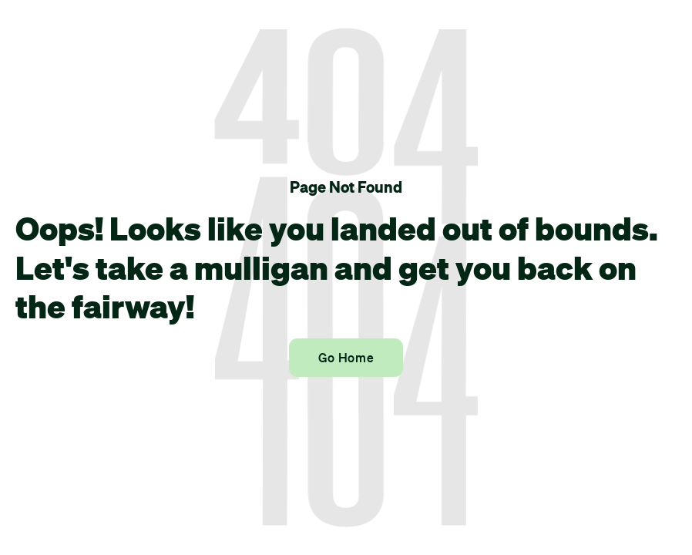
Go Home (346, 357)
